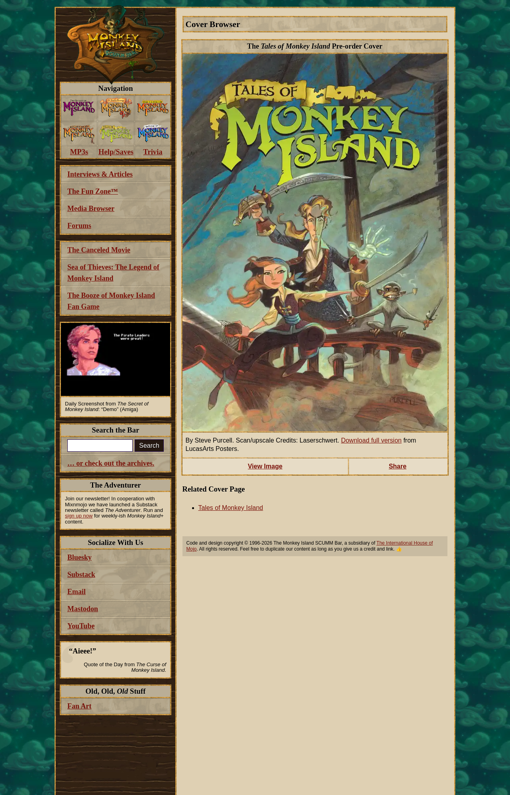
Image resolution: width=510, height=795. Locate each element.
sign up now (78, 516)
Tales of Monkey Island (230, 507)
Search (149, 445)
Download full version (371, 440)
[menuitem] (79, 108)
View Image (265, 466)
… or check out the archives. (110, 463)
